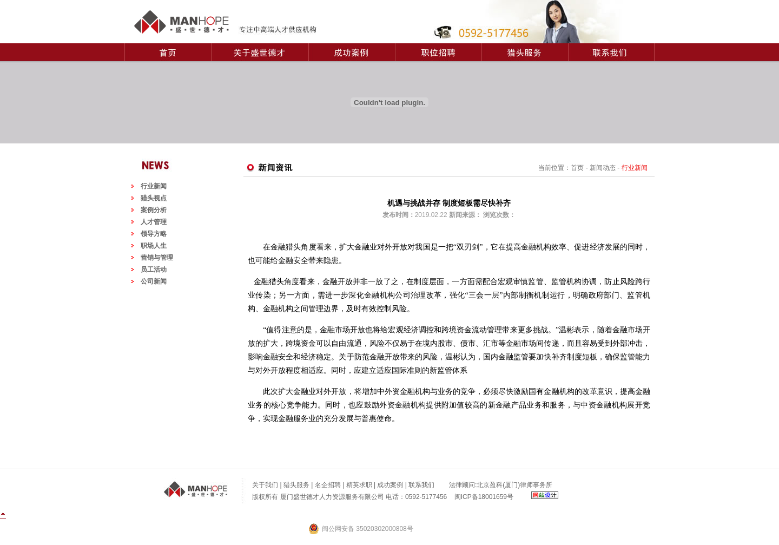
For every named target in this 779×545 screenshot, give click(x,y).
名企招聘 (328, 485)
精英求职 (359, 485)
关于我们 (265, 485)
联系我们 (421, 485)
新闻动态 (603, 168)
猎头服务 (296, 485)
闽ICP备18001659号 (483, 497)
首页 (577, 168)
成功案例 (390, 485)
